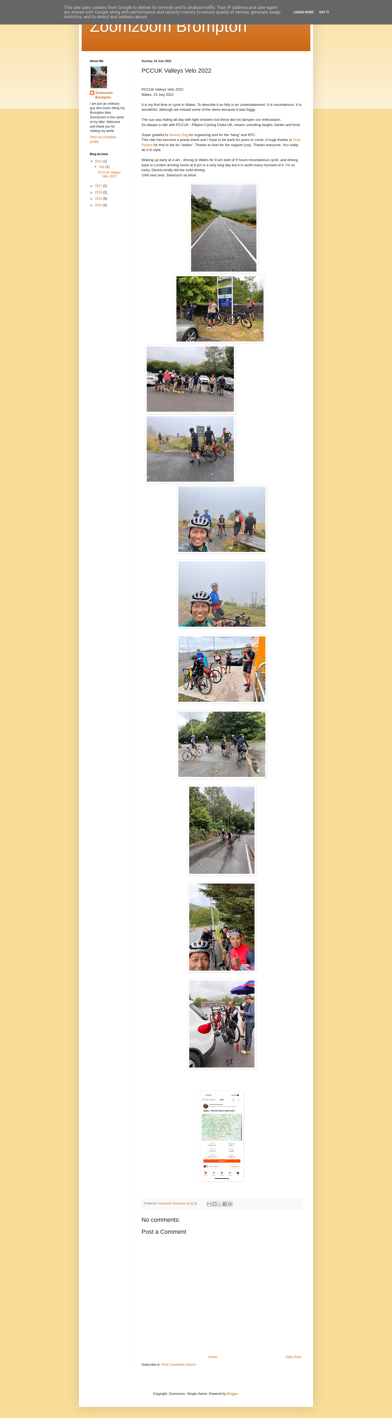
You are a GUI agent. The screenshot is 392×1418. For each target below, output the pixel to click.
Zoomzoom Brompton (168, 26)
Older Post (293, 1357)
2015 (99, 199)
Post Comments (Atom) (178, 1365)
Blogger (232, 1394)
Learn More (304, 12)
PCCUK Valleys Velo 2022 (109, 174)
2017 (99, 186)
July (102, 167)
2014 (99, 205)
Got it (324, 12)
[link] (178, 135)
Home (213, 1357)
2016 (99, 192)
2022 (99, 161)
